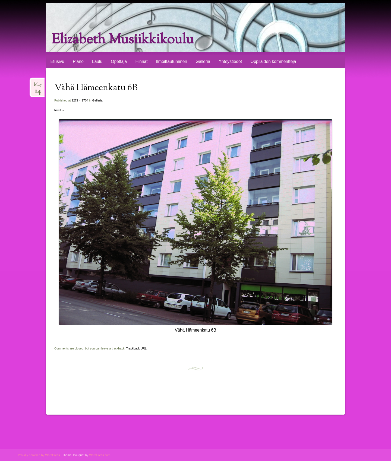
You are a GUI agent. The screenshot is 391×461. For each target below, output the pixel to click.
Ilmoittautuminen (171, 61)
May (38, 86)
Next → (59, 110)
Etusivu (57, 61)
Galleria (202, 61)
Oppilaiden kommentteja (273, 61)
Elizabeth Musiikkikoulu (123, 40)
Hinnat (141, 61)
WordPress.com (99, 455)
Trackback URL (136, 348)
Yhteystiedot (230, 61)
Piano (78, 61)
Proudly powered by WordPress (39, 455)
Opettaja (119, 61)
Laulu (97, 61)
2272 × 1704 (80, 100)
